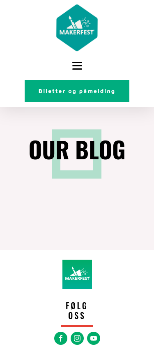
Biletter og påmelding (77, 90)
